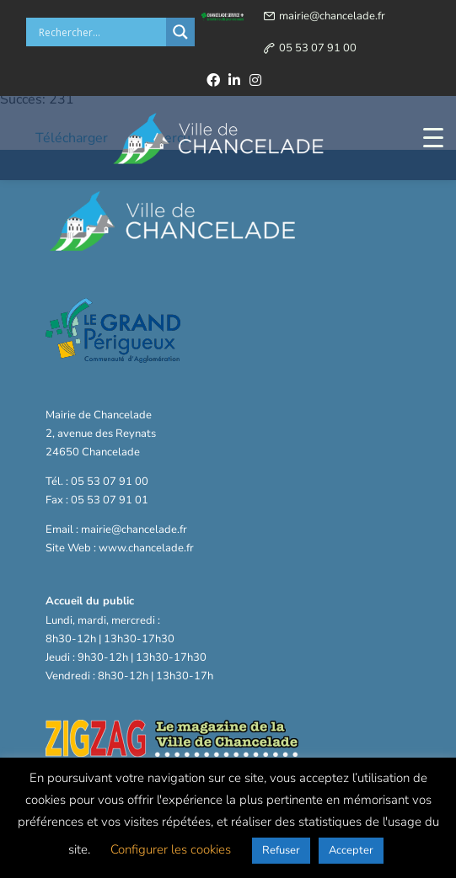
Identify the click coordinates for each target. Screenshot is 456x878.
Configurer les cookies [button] (170, 849)
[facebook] (213, 80)
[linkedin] (234, 80)
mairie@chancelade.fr (332, 16)
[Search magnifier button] (180, 32)
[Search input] (100, 32)
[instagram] (255, 80)
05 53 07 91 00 (318, 48)
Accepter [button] (351, 850)
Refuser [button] (281, 850)
